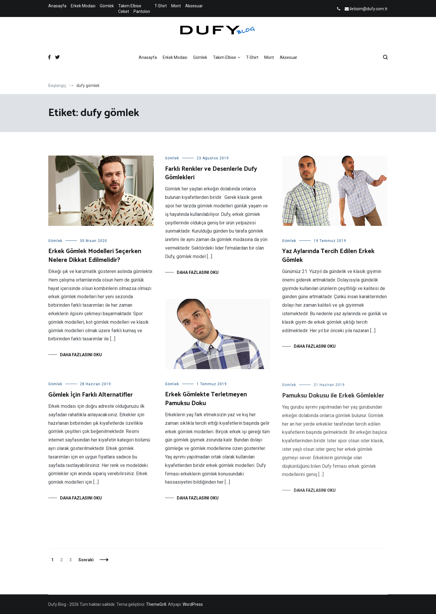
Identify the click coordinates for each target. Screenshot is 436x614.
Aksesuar (194, 6)
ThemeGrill (156, 604)
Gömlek (107, 6)
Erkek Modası (83, 6)
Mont (176, 6)
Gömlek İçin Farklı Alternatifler (90, 396)
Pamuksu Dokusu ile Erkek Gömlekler (333, 400)
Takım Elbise (129, 6)
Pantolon (141, 11)
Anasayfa (57, 6)
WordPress (193, 604)
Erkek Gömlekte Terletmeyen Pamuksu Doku (206, 399)
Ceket (123, 11)
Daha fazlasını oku (81, 354)
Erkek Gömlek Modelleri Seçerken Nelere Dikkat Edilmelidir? (94, 255)
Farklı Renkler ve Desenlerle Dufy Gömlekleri (211, 173)
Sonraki (86, 559)
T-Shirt (161, 6)
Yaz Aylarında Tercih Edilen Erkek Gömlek (328, 255)
